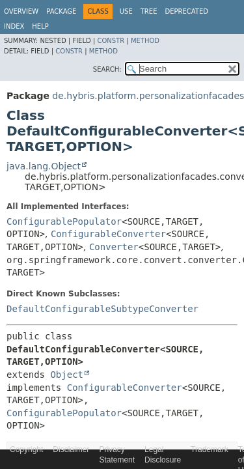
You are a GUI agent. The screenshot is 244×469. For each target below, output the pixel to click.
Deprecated (186, 11)
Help (40, 26)
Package (61, 11)
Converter (114, 247)
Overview (21, 11)
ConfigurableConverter (108, 234)
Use (126, 11)
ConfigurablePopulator (64, 221)
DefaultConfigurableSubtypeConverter (102, 309)
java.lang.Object (44, 166)
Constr (110, 40)
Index (14, 26)
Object (66, 374)
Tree (149, 11)
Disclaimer (71, 449)
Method (145, 40)
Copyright (26, 449)
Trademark (209, 449)
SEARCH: (107, 69)
